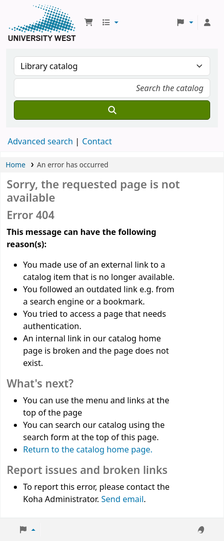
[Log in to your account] (207, 22)
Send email (122, 499)
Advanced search (40, 141)
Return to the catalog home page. (88, 449)
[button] (88, 22)
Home (16, 164)
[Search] (112, 110)
